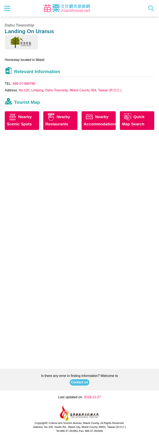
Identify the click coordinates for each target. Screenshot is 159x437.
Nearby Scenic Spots (19, 120)
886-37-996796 (24, 83)
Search (152, 8)
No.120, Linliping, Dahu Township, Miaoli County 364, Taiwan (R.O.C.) (70, 90)
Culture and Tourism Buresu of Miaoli (67, 8)
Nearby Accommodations (100, 120)
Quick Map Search (133, 120)
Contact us (79, 382)
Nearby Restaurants (57, 120)
